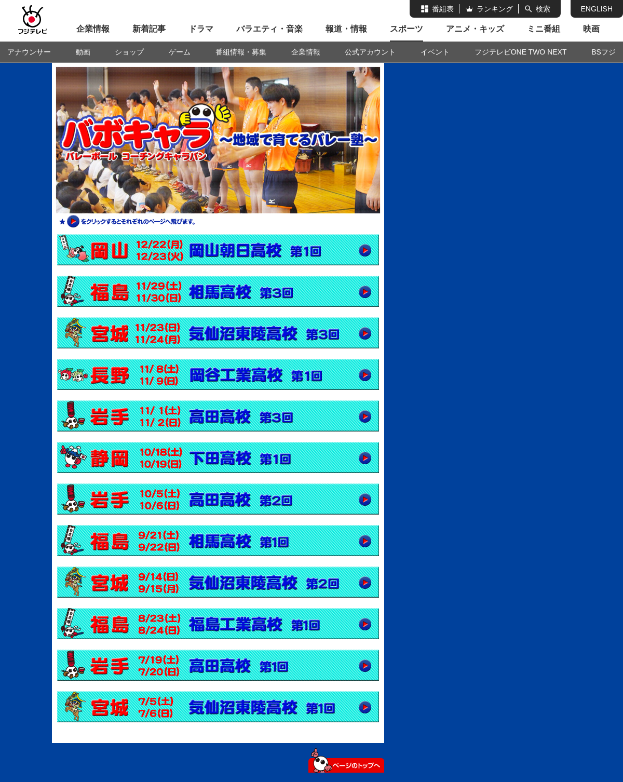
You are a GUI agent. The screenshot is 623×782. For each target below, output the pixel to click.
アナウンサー (29, 52)
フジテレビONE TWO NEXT (521, 52)
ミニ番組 (543, 28)
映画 (591, 28)
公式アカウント (370, 52)
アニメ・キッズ (475, 28)
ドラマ (200, 28)
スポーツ (406, 28)
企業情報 (93, 28)
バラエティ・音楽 (269, 28)
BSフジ (603, 52)
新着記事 (149, 28)
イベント (435, 52)
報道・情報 (346, 28)
